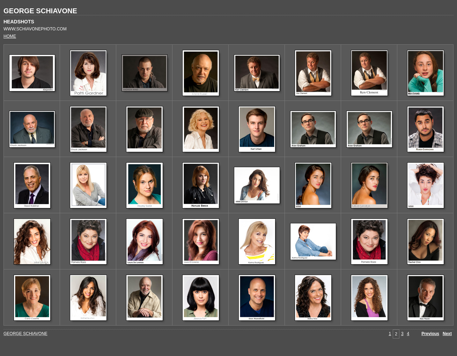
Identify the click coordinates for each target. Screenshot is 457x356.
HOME (9, 36)
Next (447, 333)
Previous (430, 333)
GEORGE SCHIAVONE (40, 11)
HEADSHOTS (18, 21)
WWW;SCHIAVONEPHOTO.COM (35, 29)
